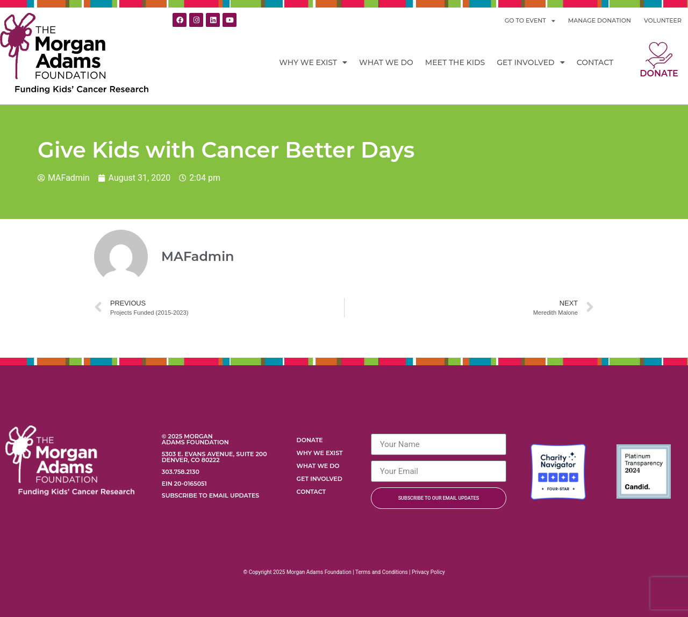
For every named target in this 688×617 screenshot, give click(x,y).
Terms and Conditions (381, 572)
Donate (659, 73)
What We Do (386, 62)
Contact (595, 62)
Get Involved (530, 62)
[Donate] (659, 55)
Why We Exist (313, 62)
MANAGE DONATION (599, 20)
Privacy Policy (428, 572)
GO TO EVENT (530, 20)
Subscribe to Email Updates (210, 495)
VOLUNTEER (663, 20)
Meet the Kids (455, 62)
